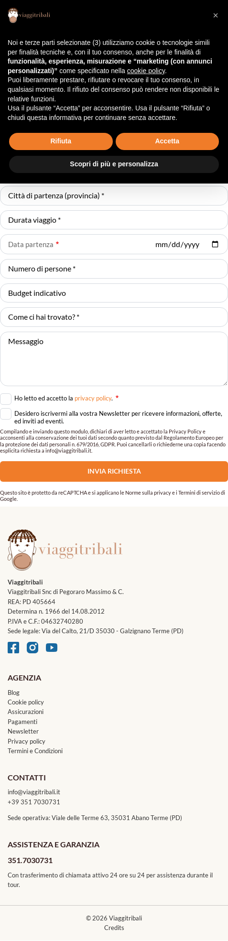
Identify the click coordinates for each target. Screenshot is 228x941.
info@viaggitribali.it (34, 792)
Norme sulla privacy (148, 492)
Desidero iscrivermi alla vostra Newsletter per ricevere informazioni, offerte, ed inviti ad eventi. (118, 417)
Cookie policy (26, 702)
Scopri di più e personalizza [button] (114, 164)
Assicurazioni (25, 711)
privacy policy (93, 398)
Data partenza (31, 244)
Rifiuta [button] (60, 141)
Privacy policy (26, 741)
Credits (114, 927)
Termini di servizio (199, 492)
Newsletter (23, 731)
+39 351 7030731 (34, 802)
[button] (215, 15)
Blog (14, 692)
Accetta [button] (167, 141)
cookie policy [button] (146, 71)
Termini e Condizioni (35, 751)
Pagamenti (22, 721)
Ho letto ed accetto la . (66, 397)
